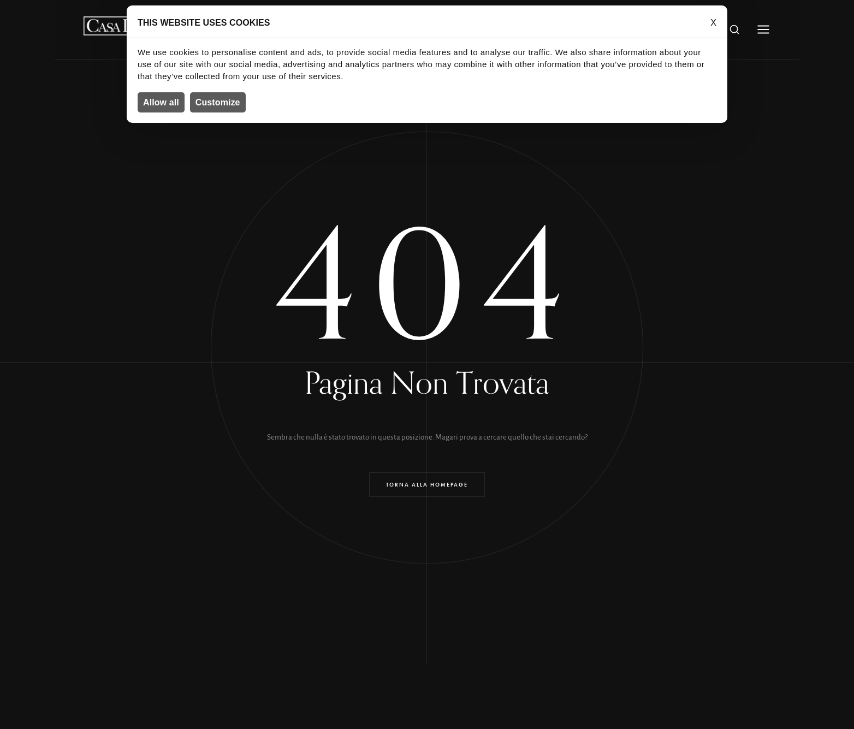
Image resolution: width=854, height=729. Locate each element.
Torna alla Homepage (427, 484)
